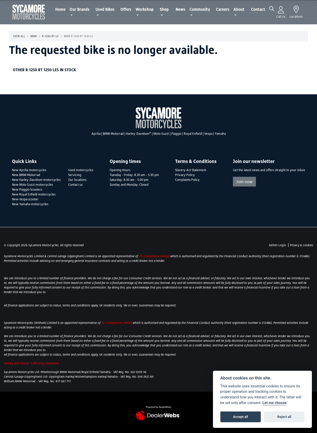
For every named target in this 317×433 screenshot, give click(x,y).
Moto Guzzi (161, 134)
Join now (244, 181)
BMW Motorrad (113, 134)
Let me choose (275, 403)
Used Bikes (105, 9)
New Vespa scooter (25, 199)
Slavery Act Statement (190, 170)
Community (199, 9)
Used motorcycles (80, 170)
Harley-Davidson (138, 134)
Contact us (75, 185)
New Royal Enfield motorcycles (33, 194)
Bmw (33, 36)
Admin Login (277, 245)
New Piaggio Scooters (27, 189)
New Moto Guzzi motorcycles (32, 185)
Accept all (240, 417)
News (180, 9)
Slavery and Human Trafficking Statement (31, 363)
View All (19, 36)
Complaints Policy (187, 180)
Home (60, 9)
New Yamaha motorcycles (30, 204)
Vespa (208, 134)
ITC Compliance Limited (154, 256)
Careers (222, 9)
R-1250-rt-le (50, 36)
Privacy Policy (185, 175)
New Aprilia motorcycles (29, 170)
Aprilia (96, 134)
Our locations (77, 180)
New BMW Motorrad (26, 175)
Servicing (74, 175)
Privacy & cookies (301, 245)
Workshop (144, 9)
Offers (125, 9)
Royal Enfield (193, 134)
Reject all (284, 417)
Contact (258, 9)
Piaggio (176, 134)
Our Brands (79, 9)
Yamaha (220, 134)
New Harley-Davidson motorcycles (36, 180)
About (238, 9)
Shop (164, 9)
